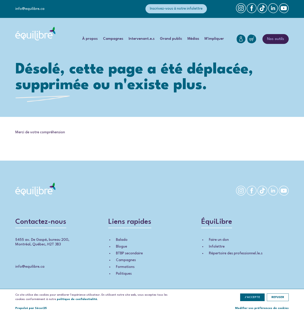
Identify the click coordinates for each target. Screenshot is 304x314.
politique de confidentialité (77, 299)
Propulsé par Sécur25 (31, 308)
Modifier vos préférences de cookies (262, 308)
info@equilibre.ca (29, 9)
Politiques (124, 274)
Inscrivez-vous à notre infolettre (176, 8)
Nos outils (275, 39)
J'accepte (252, 297)
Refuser (277, 297)
